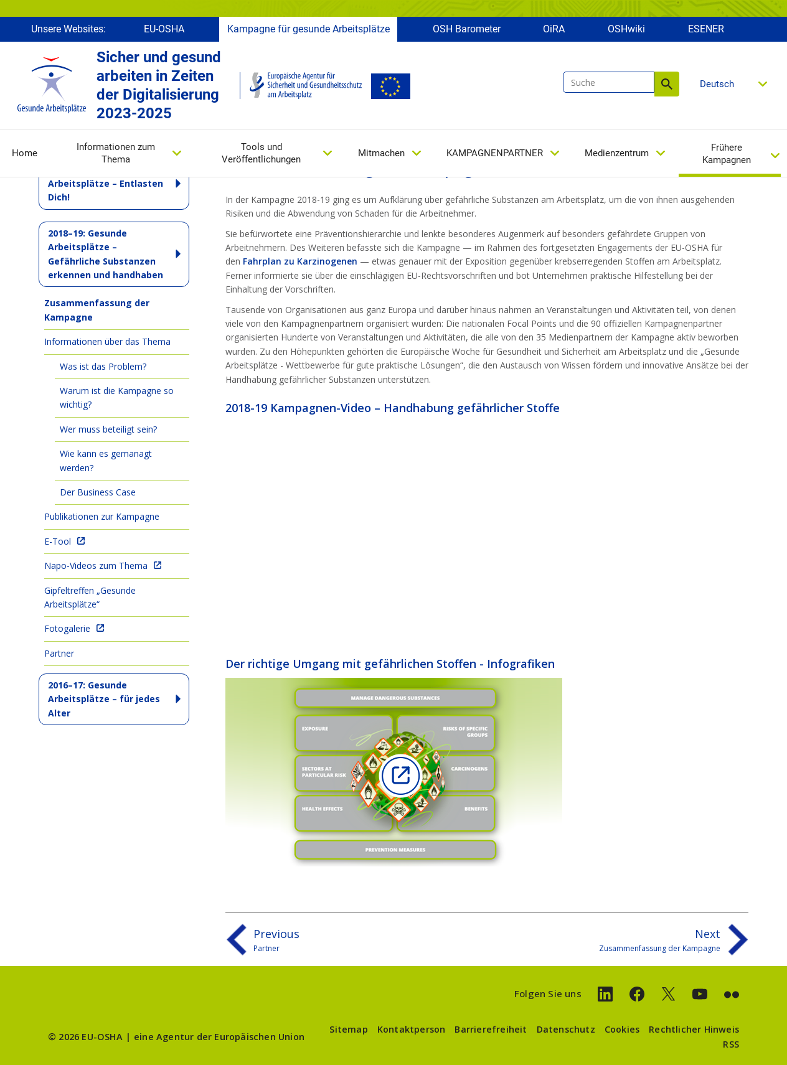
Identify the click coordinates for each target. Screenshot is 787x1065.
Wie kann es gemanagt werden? (106, 460)
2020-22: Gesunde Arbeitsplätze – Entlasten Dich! (105, 184)
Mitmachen (381, 153)
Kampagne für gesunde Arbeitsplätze (308, 29)
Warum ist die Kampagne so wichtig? (117, 397)
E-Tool (57, 541)
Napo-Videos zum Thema (96, 565)
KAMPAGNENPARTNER (494, 153)
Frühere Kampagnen (726, 154)
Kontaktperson (411, 1029)
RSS (731, 1044)
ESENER (706, 29)
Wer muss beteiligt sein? (108, 429)
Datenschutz (566, 1029)
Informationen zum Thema (116, 154)
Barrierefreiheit (491, 1029)
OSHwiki (626, 29)
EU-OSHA (164, 29)
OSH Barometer (467, 29)
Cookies (622, 1029)
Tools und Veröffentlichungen (261, 154)
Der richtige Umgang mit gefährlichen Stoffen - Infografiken (390, 663)
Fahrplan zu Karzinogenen (300, 261)
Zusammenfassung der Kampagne (96, 309)
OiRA (554, 29)
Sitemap (348, 1029)
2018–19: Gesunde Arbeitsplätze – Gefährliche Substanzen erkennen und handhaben (105, 254)
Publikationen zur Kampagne (101, 516)
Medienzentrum (617, 153)
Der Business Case (98, 492)
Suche (666, 84)
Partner (59, 653)
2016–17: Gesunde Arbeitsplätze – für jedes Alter (104, 699)
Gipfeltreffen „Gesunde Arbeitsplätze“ (90, 597)
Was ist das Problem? (103, 366)
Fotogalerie (67, 628)
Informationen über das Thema (107, 341)
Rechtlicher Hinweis (694, 1029)
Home (24, 153)
